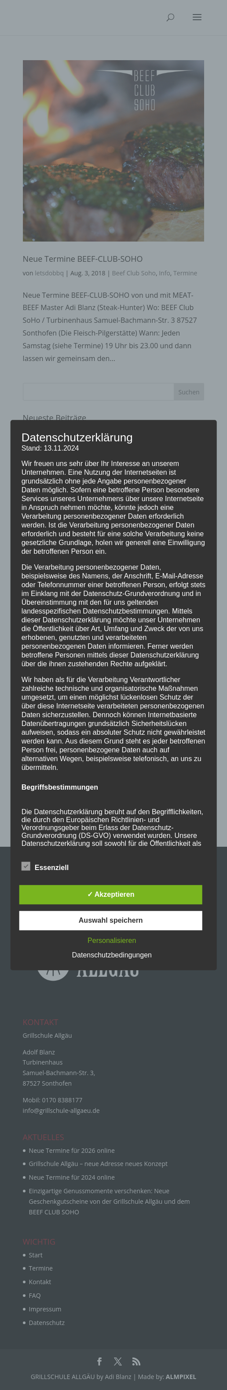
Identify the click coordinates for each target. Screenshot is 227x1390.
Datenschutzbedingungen (111, 955)
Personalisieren (112, 940)
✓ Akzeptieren (111, 894)
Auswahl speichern (111, 920)
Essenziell (45, 866)
